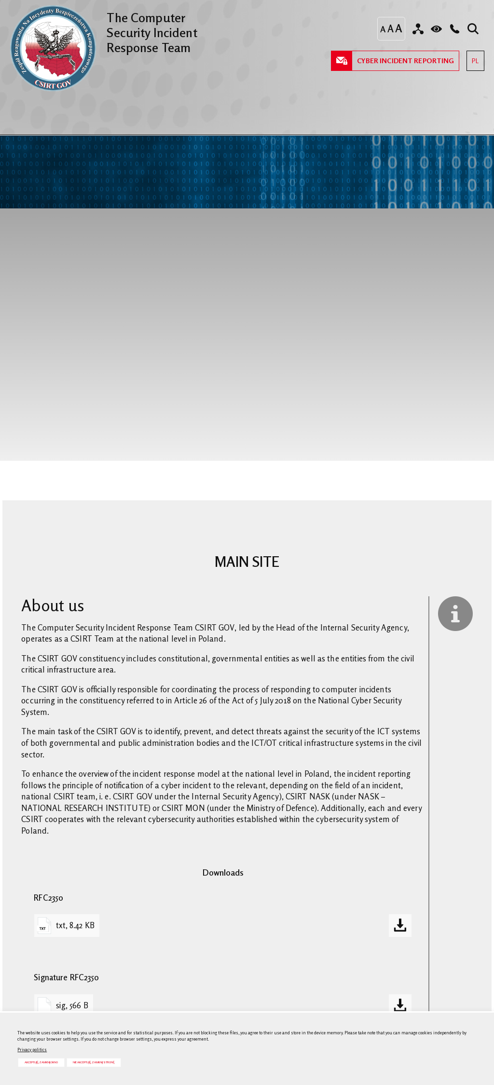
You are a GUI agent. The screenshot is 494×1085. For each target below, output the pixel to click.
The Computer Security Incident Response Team (103, 30)
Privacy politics (32, 1049)
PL (473, 58)
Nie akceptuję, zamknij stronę (93, 1062)
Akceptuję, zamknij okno (41, 1062)
